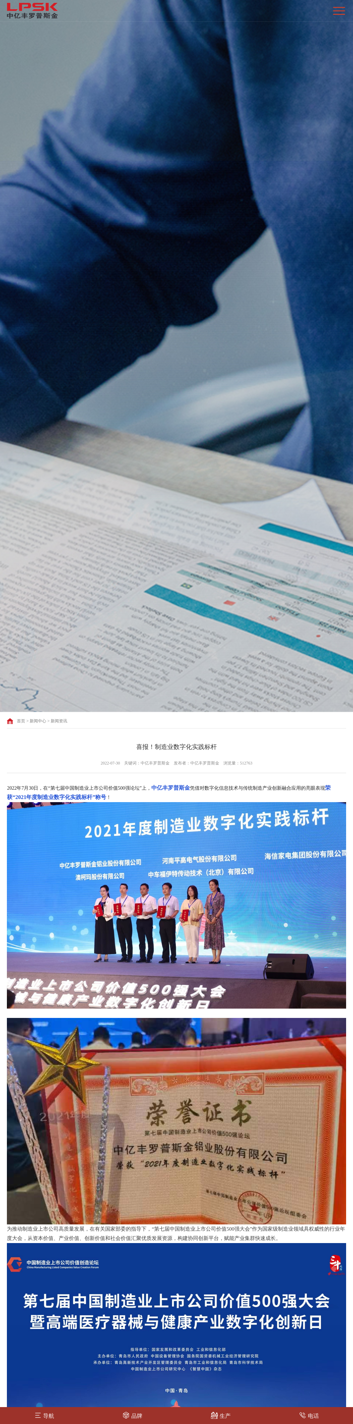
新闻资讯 (59, 721)
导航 (44, 1415)
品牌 (132, 1415)
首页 (21, 721)
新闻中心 (38, 721)
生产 (221, 1415)
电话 (309, 1415)
